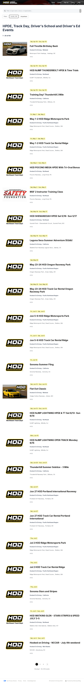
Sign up (66, 2)
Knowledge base (31, 680)
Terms (24, 680)
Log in (72, 2)
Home (53, 2)
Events (59, 2)
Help (79, 2)
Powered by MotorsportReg (73, 681)
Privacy (20, 680)
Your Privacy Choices (10, 680)
